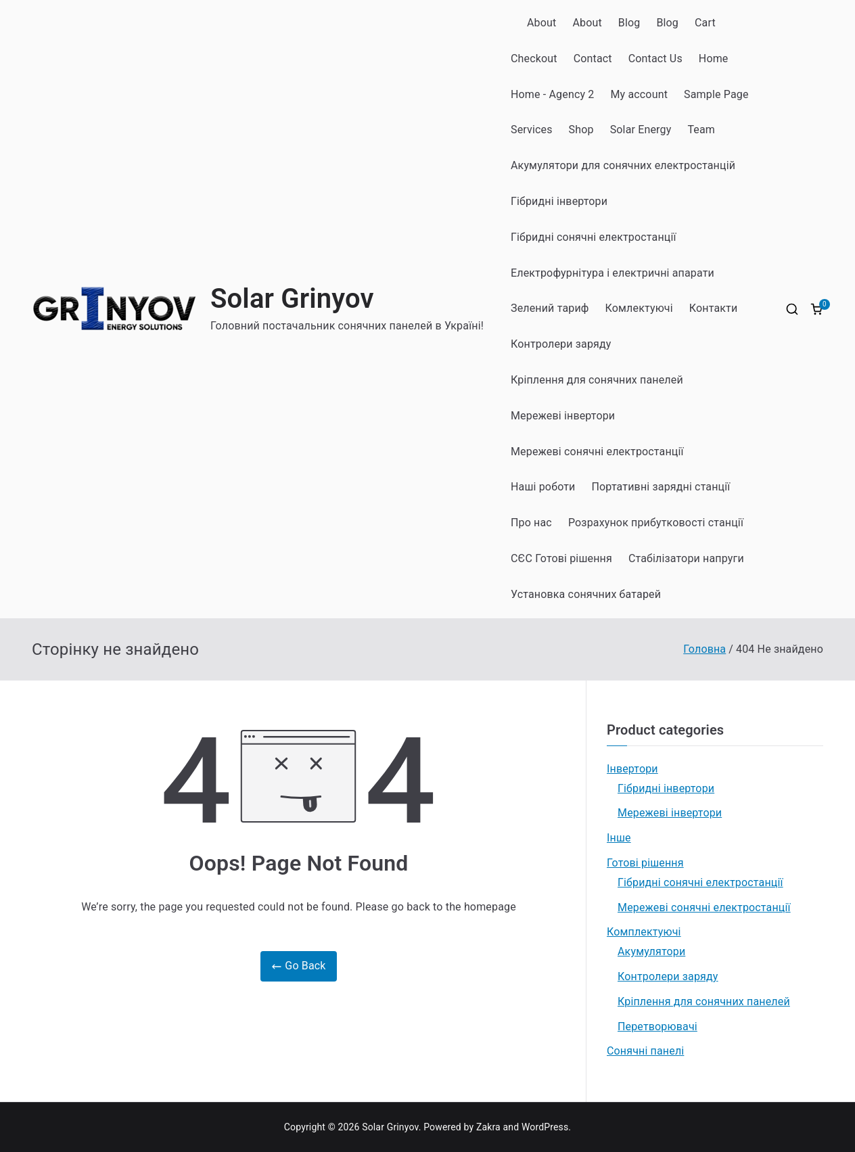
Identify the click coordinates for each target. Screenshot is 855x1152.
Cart (705, 22)
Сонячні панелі (645, 1050)
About (541, 22)
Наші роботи (543, 486)
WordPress (545, 1127)
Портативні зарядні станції (661, 486)
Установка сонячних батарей (586, 594)
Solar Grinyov (292, 299)
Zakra (488, 1127)
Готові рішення (645, 862)
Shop (581, 129)
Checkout (534, 58)
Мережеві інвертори (563, 415)
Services (532, 129)
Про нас (531, 522)
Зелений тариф (550, 308)
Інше (619, 837)
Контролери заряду (561, 344)
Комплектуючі (644, 931)
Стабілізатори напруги (686, 558)
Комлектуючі (639, 308)
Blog (629, 22)
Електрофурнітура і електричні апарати (612, 273)
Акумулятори (651, 951)
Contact (593, 58)
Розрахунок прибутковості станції (655, 522)
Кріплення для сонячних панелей (597, 379)
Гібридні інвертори (559, 201)
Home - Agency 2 (552, 94)
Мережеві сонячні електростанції (597, 451)
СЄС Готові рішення (561, 558)
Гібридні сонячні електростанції (593, 237)
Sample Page (716, 94)
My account (639, 94)
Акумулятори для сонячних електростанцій (623, 165)
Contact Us (655, 58)
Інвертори (632, 768)
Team (701, 129)
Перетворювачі (657, 1026)
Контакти (713, 308)
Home (714, 58)
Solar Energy (641, 129)
